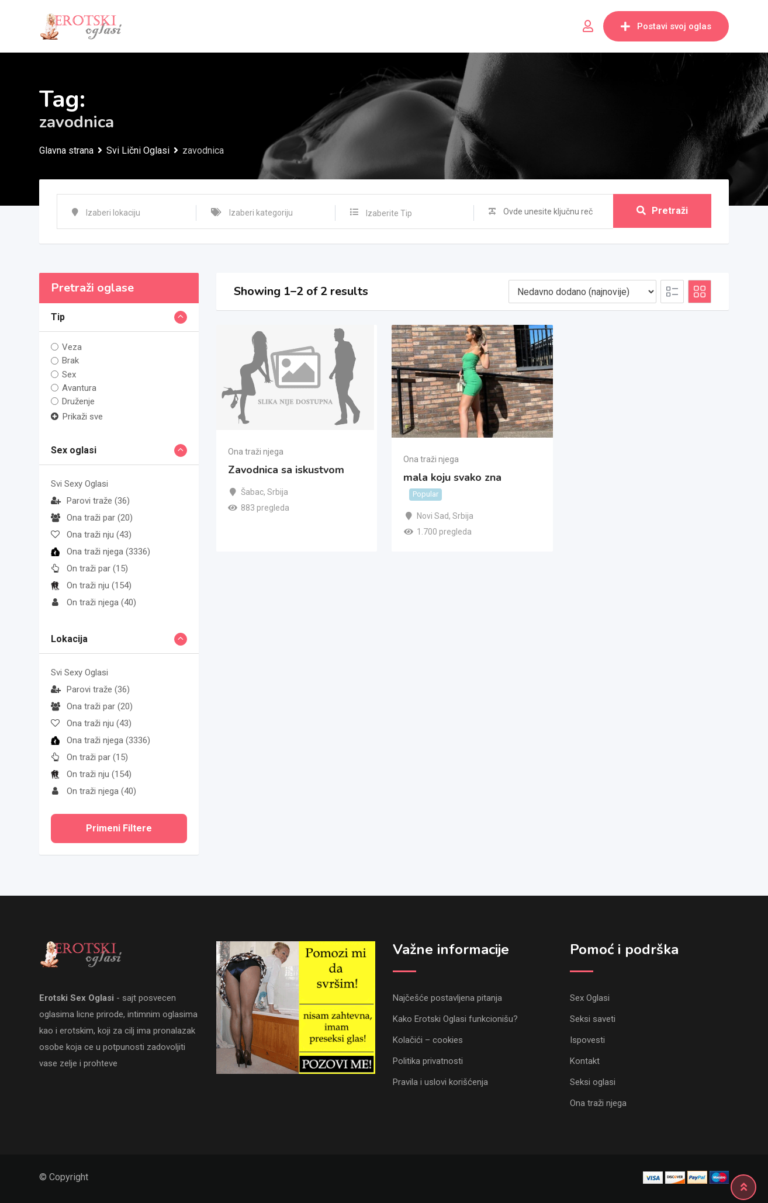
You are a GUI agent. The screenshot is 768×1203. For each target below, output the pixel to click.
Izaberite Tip (389, 213)
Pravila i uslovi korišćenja (440, 1082)
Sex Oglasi (590, 998)
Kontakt (585, 1061)
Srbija (277, 492)
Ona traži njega (100, 551)
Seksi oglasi (592, 1082)
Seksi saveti (592, 1019)
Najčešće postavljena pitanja (447, 998)
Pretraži (662, 211)
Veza (72, 347)
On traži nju (91, 585)
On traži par (89, 568)
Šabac (252, 492)
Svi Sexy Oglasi (79, 484)
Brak (70, 360)
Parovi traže (90, 500)
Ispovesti (587, 1040)
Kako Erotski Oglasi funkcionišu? (455, 1019)
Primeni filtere (119, 828)
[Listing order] (582, 291)
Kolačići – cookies (428, 1040)
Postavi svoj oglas (666, 26)
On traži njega (93, 602)
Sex (69, 374)
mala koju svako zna (452, 478)
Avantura (79, 388)
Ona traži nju (91, 534)
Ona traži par (92, 517)
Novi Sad (433, 516)
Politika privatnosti (428, 1061)
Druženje (78, 401)
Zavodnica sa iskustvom (286, 470)
